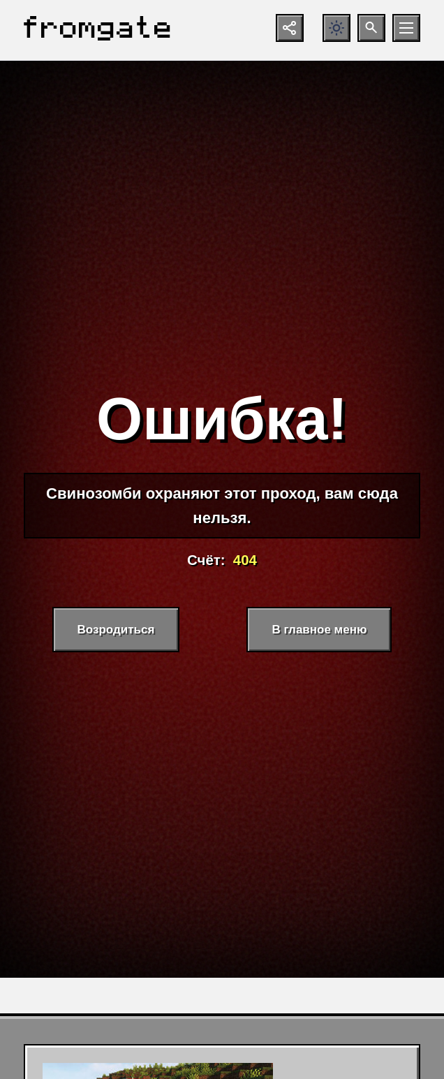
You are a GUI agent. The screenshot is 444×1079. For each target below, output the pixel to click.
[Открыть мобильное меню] (406, 28)
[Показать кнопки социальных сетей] (290, 28)
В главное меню (319, 629)
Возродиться (116, 629)
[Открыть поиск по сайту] (371, 28)
